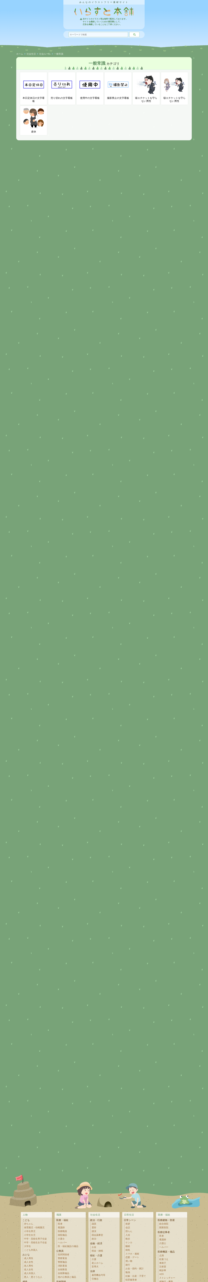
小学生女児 (29, 1235)
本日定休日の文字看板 (34, 88)
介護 (94, 1259)
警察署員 (62, 1258)
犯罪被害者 (131, 1280)
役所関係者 (63, 1254)
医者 (60, 1224)
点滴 (161, 1255)
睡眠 (127, 1246)
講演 (94, 1231)
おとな (26, 1254)
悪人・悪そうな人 (33, 1277)
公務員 (60, 1250)
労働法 (95, 1279)
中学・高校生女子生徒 (35, 1242)
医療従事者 (164, 1232)
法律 (92, 1271)
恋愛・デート (132, 1257)
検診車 (162, 1270)
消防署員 (62, 1266)
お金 (94, 1247)
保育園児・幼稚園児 (34, 1227)
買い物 (128, 1261)
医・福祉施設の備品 (68, 1246)
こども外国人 (31, 1250)
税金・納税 (97, 1251)
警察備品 (62, 1262)
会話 (127, 1227)
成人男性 (28, 1258)
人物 (25, 1214)
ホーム (19, 54)
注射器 (162, 1266)
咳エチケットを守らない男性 (146, 88)
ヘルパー (62, 1242)
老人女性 (28, 1269)
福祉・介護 (96, 1255)
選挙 (94, 1227)
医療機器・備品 (166, 1251)
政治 (94, 1239)
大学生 (27, 1246)
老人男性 (28, 1266)
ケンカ (128, 1242)
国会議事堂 (97, 1235)
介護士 (61, 1239)
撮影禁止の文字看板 (118, 86)
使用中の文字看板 (89, 86)
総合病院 (163, 1224)
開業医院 (163, 1227)
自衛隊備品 (63, 1273)
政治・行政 (96, 1220)
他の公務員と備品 (67, 1277)
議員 (94, 1224)
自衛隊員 (62, 1269)
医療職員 (62, 1231)
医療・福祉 (62, 1220)
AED (161, 1274)
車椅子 (162, 1263)
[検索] (134, 34)
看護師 (61, 1227)
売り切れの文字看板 (62, 86)
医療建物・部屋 (166, 1220)
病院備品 (62, 1235)
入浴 (127, 1235)
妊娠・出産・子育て (135, 1276)
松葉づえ (163, 1259)
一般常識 (58, 54)
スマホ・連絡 (132, 1254)
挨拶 (127, 1224)
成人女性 (28, 1262)
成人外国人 (29, 1273)
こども (26, 1220)
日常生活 (129, 1214)
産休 (33, 120)
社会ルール (45, 54)
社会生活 (31, 54)
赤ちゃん (28, 1224)
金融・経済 (96, 1243)
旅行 (127, 1265)
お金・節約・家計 (134, 1268)
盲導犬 (95, 1266)
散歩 (127, 1239)
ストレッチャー (167, 1278)
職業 (59, 1214)
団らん (128, 1231)
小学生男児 (29, 1231)
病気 (127, 1250)
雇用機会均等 (98, 1275)
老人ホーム (97, 1263)
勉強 (127, 1272)
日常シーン (130, 1220)
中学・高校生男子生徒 (35, 1239)
